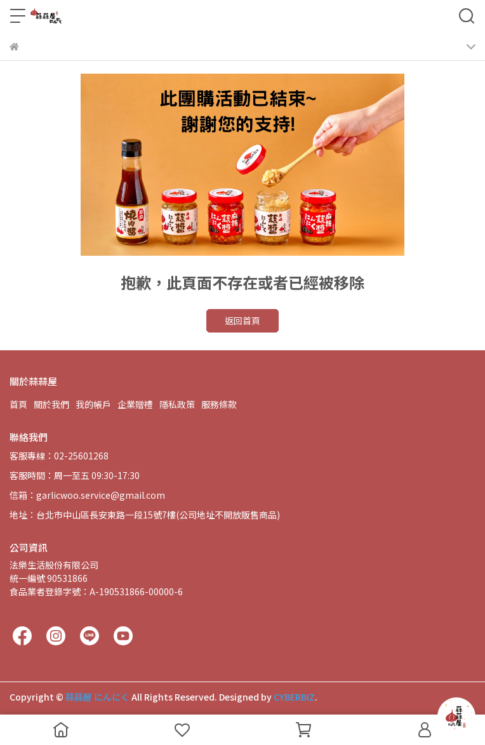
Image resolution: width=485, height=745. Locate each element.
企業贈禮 (135, 404)
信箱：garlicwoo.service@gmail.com (87, 495)
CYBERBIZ (294, 696)
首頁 (18, 404)
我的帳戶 (93, 404)
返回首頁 (242, 320)
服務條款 (219, 404)
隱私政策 (177, 404)
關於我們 (51, 404)
